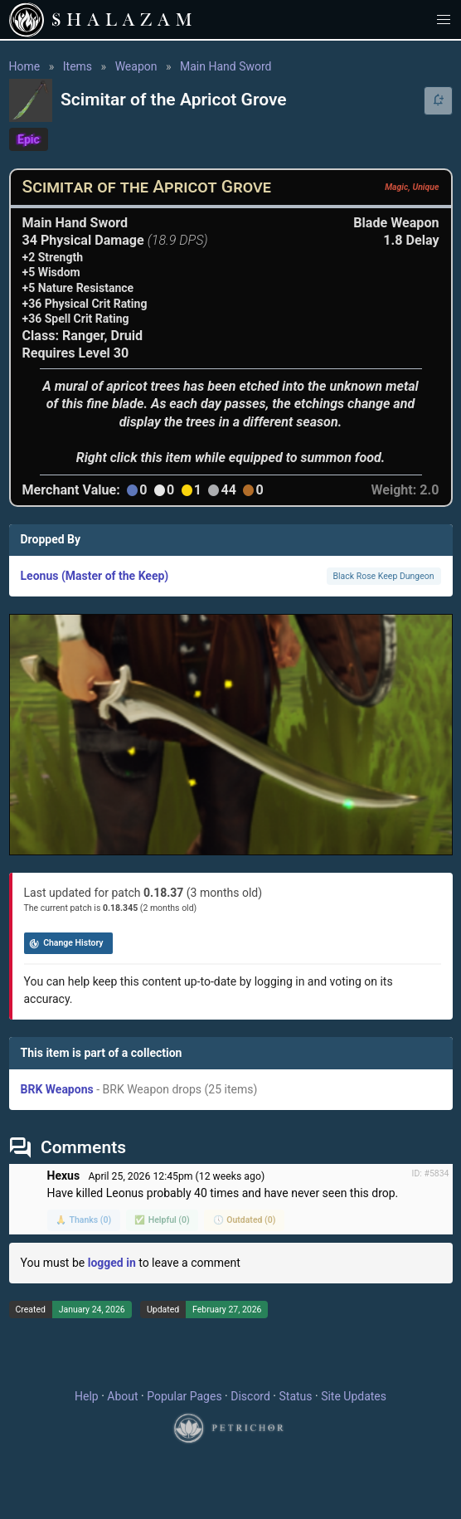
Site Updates (353, 1396)
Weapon (136, 66)
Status (295, 1396)
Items (77, 66)
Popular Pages (184, 1396)
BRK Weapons (57, 1089)
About (122, 1396)
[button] (444, 19)
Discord (250, 1396)
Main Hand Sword (225, 66)
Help (87, 1396)
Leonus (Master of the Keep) (95, 575)
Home (25, 66)
